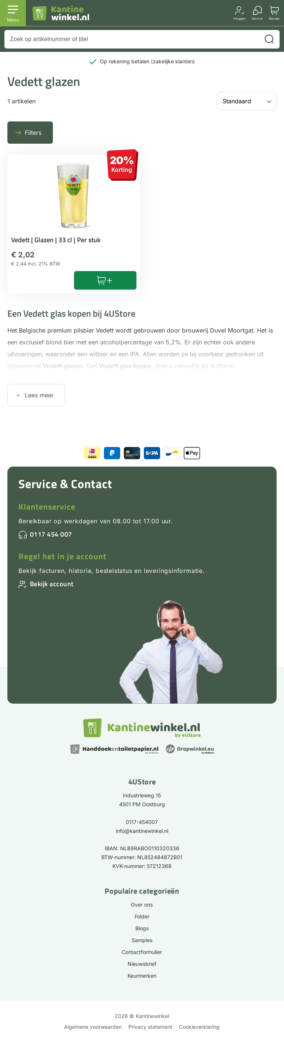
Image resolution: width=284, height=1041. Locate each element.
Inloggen (239, 18)
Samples (142, 940)
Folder (142, 916)
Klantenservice (46, 506)
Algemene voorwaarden (93, 1027)
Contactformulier (142, 952)
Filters (33, 132)
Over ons (142, 904)
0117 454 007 (51, 534)
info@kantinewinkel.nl (142, 831)
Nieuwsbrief (142, 964)
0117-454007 (142, 822)
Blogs (142, 928)
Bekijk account (52, 584)
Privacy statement (150, 1027)
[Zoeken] (269, 39)
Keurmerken (142, 975)
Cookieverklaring (199, 1027)
